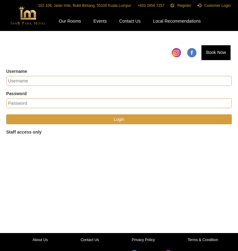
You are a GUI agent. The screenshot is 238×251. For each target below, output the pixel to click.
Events (100, 21)
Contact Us (129, 21)
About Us (40, 240)
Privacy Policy (143, 240)
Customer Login (214, 5)
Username (16, 71)
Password (16, 93)
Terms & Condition (203, 240)
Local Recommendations (177, 21)
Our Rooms (70, 21)
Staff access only (24, 132)
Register (181, 5)
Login (119, 119)
